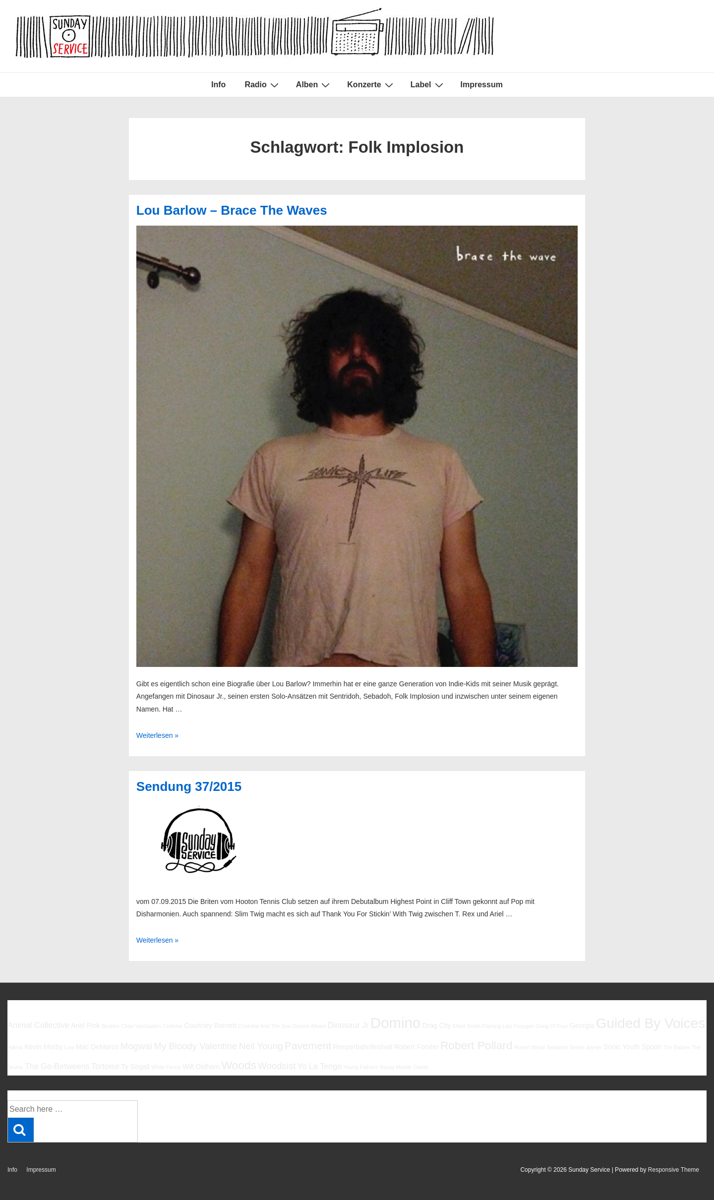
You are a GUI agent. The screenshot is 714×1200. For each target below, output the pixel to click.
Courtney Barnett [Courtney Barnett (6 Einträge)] (210, 1025)
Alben (314, 85)
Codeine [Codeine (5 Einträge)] (172, 1026)
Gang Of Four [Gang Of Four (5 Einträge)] (552, 1026)
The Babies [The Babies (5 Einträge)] (676, 1047)
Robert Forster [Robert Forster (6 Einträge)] (416, 1047)
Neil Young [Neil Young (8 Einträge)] (261, 1046)
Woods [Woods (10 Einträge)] (238, 1065)
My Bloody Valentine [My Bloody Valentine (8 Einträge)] (195, 1046)
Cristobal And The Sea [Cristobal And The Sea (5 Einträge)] (264, 1026)
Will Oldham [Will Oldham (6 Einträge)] (201, 1067)
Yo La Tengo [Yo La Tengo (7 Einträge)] (320, 1066)
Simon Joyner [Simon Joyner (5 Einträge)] (585, 1047)
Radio (262, 85)
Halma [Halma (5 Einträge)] (15, 1047)
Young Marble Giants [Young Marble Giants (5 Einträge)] (403, 1067)
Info (218, 84)
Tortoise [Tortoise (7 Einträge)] (105, 1066)
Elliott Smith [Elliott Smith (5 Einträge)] (466, 1026)
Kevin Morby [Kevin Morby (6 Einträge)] (43, 1047)
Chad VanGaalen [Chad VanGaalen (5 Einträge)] (141, 1026)
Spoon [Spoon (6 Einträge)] (651, 1047)
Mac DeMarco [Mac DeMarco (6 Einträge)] (97, 1047)
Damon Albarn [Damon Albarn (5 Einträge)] (309, 1026)
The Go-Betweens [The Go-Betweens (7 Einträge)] (57, 1066)
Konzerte (371, 85)
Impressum (482, 84)
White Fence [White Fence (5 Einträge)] (166, 1067)
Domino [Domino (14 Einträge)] (395, 1023)
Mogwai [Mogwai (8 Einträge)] (136, 1046)
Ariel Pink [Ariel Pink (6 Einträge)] (85, 1025)
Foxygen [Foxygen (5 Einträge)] (524, 1026)
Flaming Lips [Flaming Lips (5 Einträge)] (497, 1026)
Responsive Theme (673, 1169)
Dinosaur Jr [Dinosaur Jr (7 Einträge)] (348, 1024)
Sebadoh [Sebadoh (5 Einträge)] (557, 1047)
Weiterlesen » (157, 735)
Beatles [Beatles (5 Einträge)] (110, 1026)
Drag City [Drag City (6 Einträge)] (436, 1025)
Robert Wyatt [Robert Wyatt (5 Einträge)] (529, 1047)
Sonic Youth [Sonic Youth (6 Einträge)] (621, 1047)
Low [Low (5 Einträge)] (69, 1047)
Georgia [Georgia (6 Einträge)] (582, 1025)
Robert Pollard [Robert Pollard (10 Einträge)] (476, 1045)
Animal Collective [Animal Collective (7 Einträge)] (38, 1024)
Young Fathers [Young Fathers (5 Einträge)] (361, 1067)
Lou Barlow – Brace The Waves (231, 210)
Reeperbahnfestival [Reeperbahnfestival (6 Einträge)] (362, 1047)
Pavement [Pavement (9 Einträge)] (308, 1045)
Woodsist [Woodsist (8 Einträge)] (277, 1066)
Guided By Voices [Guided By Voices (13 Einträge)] (650, 1023)
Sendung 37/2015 (188, 786)
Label (428, 85)
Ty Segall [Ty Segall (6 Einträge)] (135, 1067)
